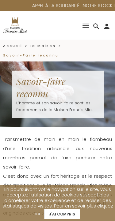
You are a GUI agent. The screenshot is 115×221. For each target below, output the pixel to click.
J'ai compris (62, 214)
